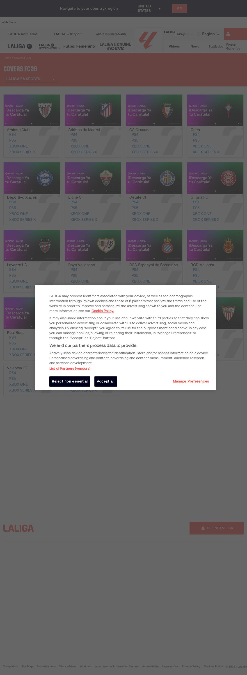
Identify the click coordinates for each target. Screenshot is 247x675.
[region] (125, 337)
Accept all (106, 381)
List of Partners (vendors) (69, 368)
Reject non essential (70, 381)
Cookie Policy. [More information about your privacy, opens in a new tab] (102, 311)
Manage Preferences (191, 381)
